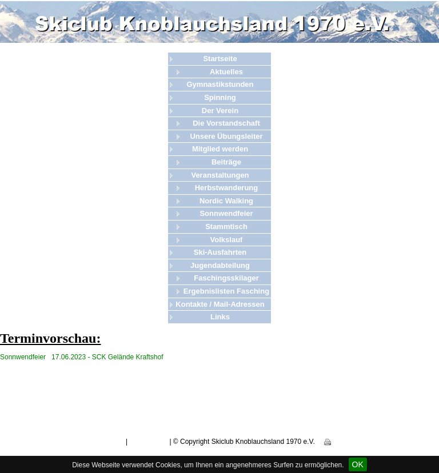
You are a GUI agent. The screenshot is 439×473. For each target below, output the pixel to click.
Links (220, 316)
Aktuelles (226, 71)
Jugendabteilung (220, 265)
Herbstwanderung (226, 187)
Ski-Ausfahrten (220, 252)
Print (335, 442)
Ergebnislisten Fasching (226, 291)
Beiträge (226, 162)
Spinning (220, 97)
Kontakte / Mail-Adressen (219, 304)
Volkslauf (226, 239)
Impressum (106, 442)
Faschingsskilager (226, 278)
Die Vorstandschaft (226, 123)
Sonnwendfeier (226, 213)
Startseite (220, 58)
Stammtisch (226, 226)
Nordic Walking (226, 201)
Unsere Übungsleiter (226, 136)
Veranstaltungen (220, 175)
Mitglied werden (220, 149)
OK (358, 464)
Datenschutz (148, 442)
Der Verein (220, 110)
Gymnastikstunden (219, 84)
